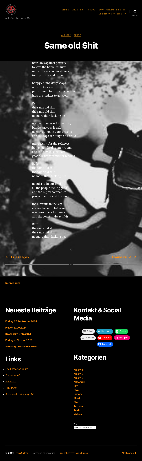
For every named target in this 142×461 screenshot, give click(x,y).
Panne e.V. (10, 382)
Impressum (12, 283)
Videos (91, 9)
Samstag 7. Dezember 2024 (21, 347)
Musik (75, 9)
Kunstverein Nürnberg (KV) (19, 394)
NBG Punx (11, 388)
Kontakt (110, 9)
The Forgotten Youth (16, 369)
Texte (100, 9)
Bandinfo (121, 9)
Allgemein (80, 382)
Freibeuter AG (12, 375)
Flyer (77, 390)
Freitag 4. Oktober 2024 (18, 340)
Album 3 (78, 378)
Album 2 (66, 35)
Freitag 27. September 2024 (21, 321)
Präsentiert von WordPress (73, 453)
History (78, 394)
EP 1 (76, 386)
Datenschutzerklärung (44, 453)
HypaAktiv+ (21, 453)
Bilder (120, 13)
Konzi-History (104, 13)
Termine (64, 9)
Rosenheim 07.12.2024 (18, 334)
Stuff (82, 9)
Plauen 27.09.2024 (15, 328)
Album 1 (78, 370)
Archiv (77, 424)
